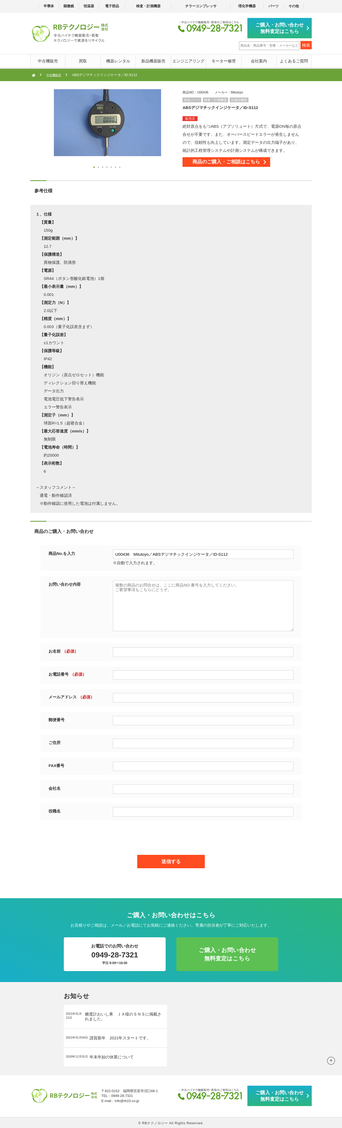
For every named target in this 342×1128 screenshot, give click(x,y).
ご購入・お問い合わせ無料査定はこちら (281, 27)
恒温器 (89, 6)
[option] (107, 121)
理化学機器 (247, 6)
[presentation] (171, 835)
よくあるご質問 (294, 60)
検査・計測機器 (148, 6)
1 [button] (94, 167)
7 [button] (120, 167)
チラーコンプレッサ (201, 6)
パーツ (273, 6)
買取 (83, 60)
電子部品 (112, 6)
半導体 (48, 6)
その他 (293, 6)
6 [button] (116, 167)
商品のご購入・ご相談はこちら (236, 163)
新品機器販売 (153, 60)
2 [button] (99, 167)
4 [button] (107, 167)
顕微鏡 (69, 6)
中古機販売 (48, 60)
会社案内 (259, 60)
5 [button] (111, 167)
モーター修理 (223, 60)
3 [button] (103, 167)
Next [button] (43, 129)
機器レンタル (118, 60)
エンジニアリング (188, 60)
